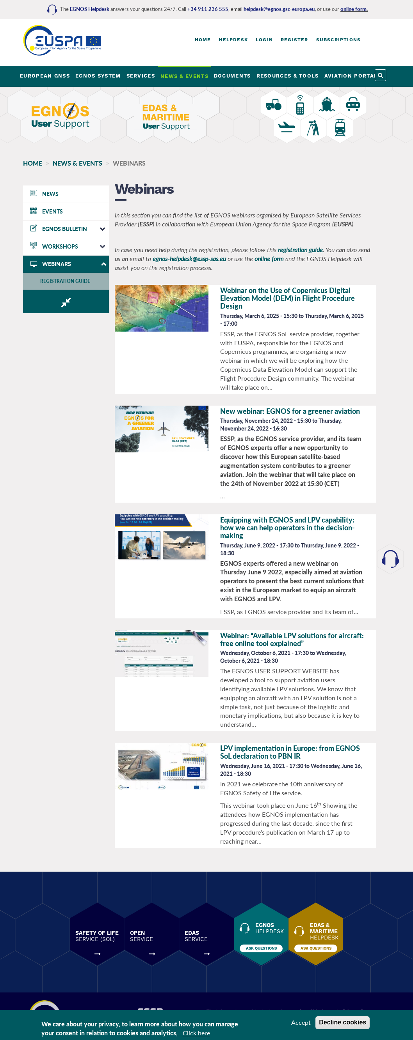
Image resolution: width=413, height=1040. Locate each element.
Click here (196, 1032)
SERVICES (140, 76)
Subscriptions (338, 39)
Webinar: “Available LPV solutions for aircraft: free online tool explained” (292, 639)
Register (294, 39)
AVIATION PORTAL (351, 76)
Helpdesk (233, 39)
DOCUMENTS (232, 76)
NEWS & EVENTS (184, 76)
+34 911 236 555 (207, 9)
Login (264, 39)
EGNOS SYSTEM (98, 76)
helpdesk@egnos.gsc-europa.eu (279, 9)
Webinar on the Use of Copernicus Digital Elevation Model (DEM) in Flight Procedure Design (287, 298)
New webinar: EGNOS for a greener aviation (290, 411)
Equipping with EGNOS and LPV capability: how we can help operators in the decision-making (287, 528)
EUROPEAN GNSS (45, 76)
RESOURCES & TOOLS (287, 76)
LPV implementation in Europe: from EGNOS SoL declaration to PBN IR (290, 752)
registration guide (300, 249)
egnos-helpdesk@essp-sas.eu (189, 258)
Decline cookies (342, 1022)
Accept (301, 1022)
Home (203, 39)
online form (353, 9)
